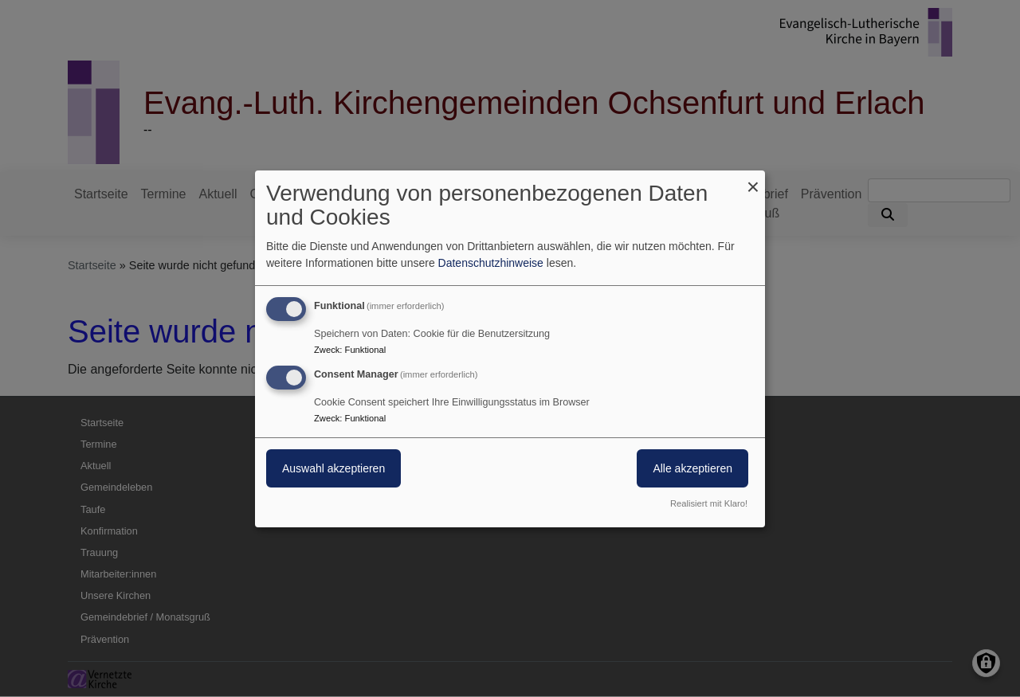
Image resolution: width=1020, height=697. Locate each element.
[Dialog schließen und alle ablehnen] (753, 180)
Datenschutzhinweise (490, 262)
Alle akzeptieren (692, 468)
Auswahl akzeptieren (333, 468)
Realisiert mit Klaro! (708, 503)
